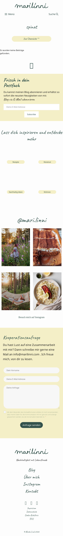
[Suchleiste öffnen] (53, 14)
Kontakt (31, 491)
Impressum (31, 508)
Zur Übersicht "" (31, 39)
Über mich (31, 477)
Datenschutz (31, 511)
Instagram (31, 484)
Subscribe (31, 114)
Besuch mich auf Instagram (31, 317)
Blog (31, 470)
